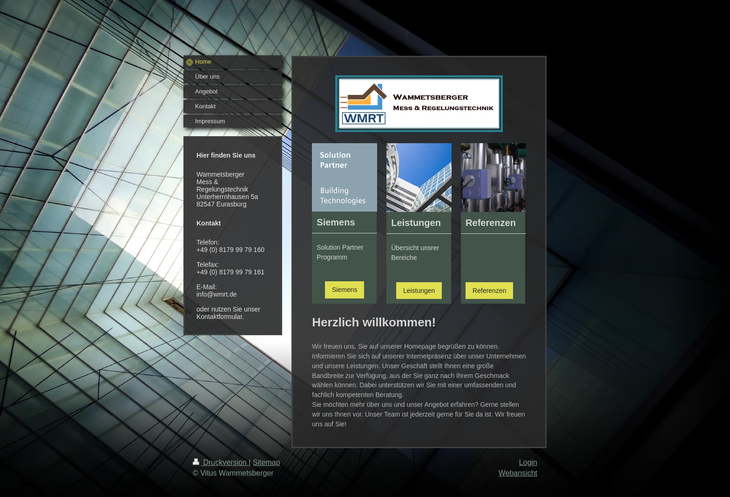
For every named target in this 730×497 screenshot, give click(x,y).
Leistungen (419, 290)
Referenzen (489, 290)
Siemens (344, 289)
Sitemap (266, 462)
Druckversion (221, 462)
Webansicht (518, 473)
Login (528, 462)
